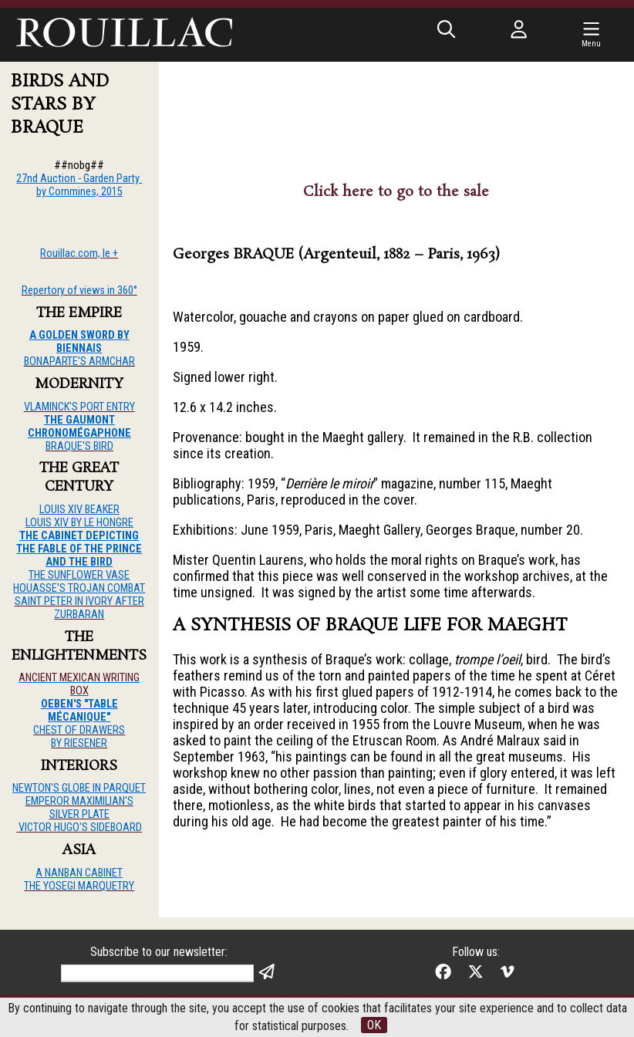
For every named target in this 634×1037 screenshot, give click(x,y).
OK (374, 1025)
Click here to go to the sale (396, 192)
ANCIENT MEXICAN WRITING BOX (79, 684)
